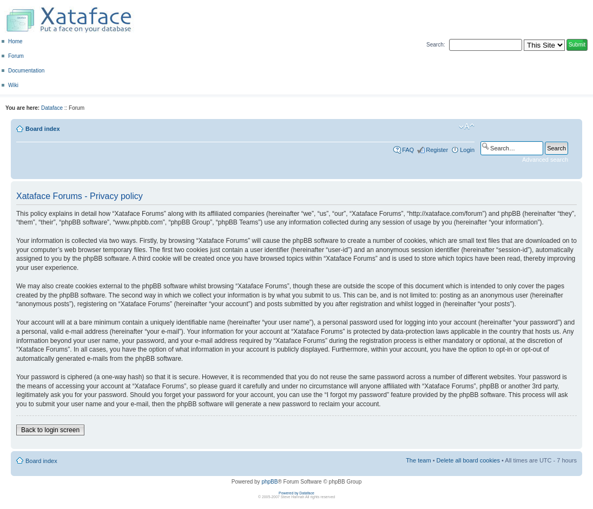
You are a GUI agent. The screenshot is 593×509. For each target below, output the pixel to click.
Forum (16, 56)
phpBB (269, 482)
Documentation (26, 71)
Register (437, 150)
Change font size (467, 126)
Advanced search (545, 159)
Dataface (52, 108)
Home (15, 41)
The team (418, 460)
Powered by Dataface (296, 493)
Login (467, 150)
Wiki (13, 85)
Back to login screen (50, 430)
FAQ (408, 150)
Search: (435, 45)
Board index (42, 128)
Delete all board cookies (468, 460)
